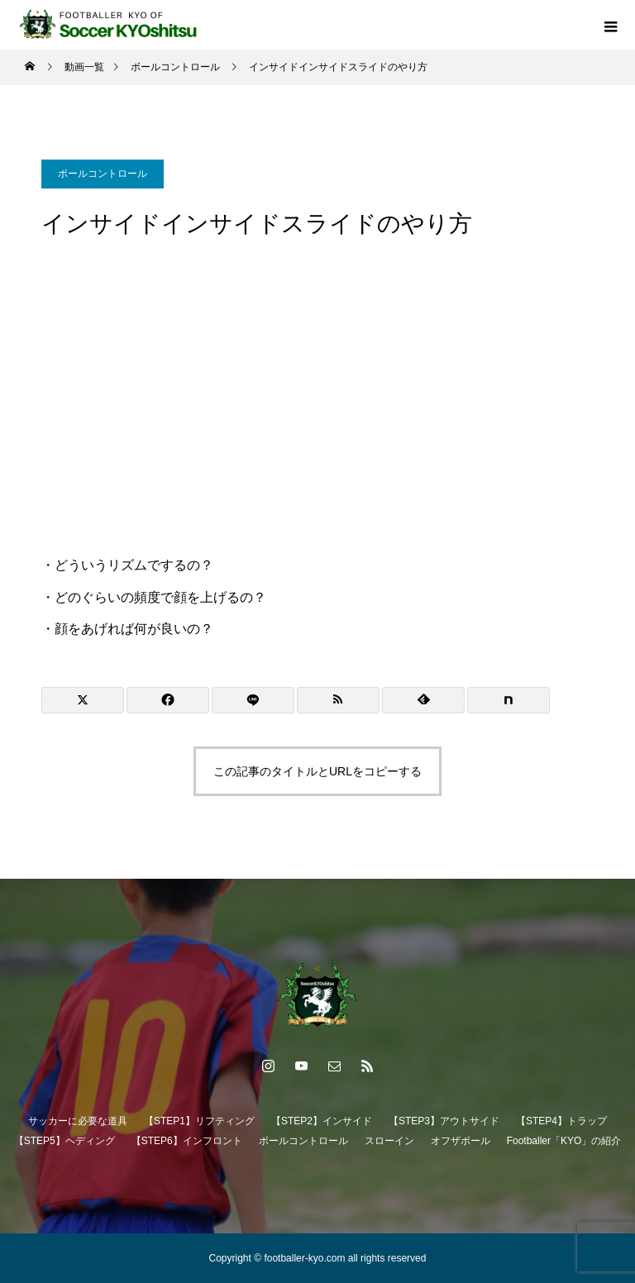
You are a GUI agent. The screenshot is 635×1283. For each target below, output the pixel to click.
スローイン (389, 1141)
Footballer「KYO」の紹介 (564, 1141)
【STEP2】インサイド (321, 1121)
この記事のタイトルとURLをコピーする (317, 771)
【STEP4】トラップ (561, 1121)
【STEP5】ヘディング (64, 1141)
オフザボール (460, 1141)
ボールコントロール (102, 173)
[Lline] (253, 700)
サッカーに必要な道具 (77, 1121)
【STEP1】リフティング (199, 1121)
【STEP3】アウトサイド (444, 1121)
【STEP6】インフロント (186, 1141)
